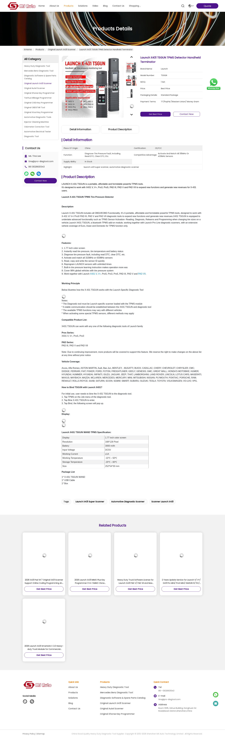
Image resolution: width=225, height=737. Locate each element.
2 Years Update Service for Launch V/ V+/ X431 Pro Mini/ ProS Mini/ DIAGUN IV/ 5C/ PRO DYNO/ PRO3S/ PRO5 (181, 582)
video (95, 5)
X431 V (93, 274)
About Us (73, 687)
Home (41, 5)
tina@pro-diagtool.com (40, 161)
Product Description (120, 129)
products (68, 5)
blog (105, 5)
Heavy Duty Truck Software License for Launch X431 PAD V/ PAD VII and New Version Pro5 (135, 582)
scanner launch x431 (162, 501)
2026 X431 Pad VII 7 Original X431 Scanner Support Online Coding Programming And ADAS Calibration (44, 582)
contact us (118, 5)
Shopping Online (135, 5)
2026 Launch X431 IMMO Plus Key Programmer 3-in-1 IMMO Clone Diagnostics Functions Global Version (90, 582)
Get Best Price (156, 114)
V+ (99, 274)
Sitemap (41, 733)
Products (40, 49)
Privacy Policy (29, 733)
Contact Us (74, 708)
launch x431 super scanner (89, 501)
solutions (82, 5)
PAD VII (142, 274)
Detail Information (80, 129)
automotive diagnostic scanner (127, 501)
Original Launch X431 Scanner (61, 49)
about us (54, 5)
